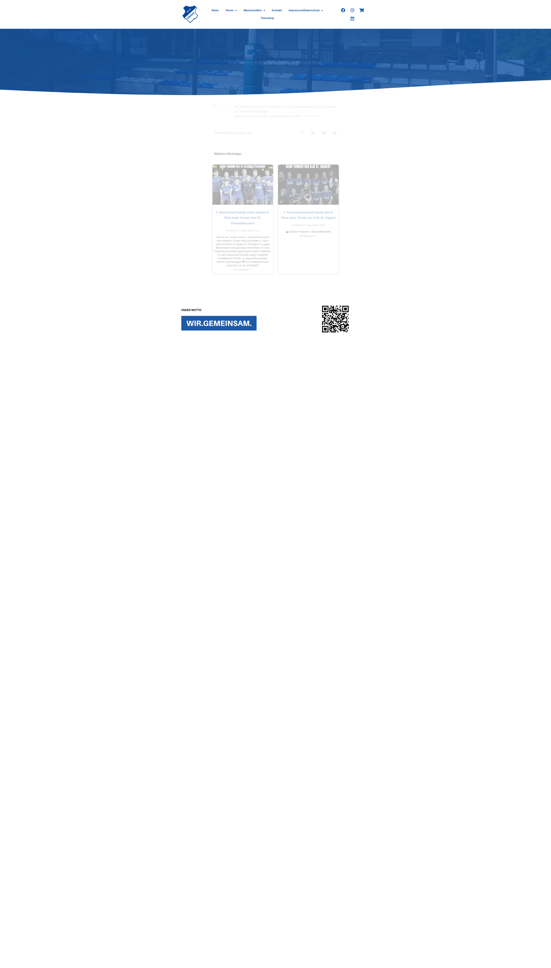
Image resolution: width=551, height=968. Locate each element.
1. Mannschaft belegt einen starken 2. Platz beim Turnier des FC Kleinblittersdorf (243, 218)
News (215, 10)
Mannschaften (254, 10)
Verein (231, 10)
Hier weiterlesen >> (242, 270)
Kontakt (277, 10)
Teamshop (267, 18)
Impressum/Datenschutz (306, 10)
